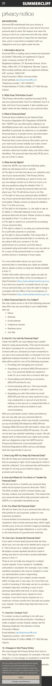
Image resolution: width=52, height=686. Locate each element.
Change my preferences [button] (21, 681)
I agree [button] (20, 677)
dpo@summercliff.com (26, 80)
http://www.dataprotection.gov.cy (33, 281)
